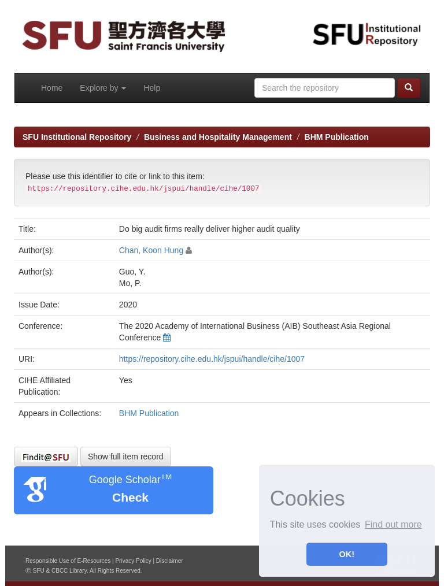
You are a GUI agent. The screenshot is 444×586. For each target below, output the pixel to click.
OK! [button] (346, 554)
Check (130, 497)
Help (151, 87)
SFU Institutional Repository (77, 137)
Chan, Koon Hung (151, 250)
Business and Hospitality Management (218, 137)
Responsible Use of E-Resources (67, 561)
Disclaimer (169, 561)
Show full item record (126, 456)
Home (51, 87)
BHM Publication (337, 137)
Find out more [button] (393, 524)
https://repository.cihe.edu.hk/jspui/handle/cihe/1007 (212, 359)
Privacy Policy (133, 561)
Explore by (103, 87)
